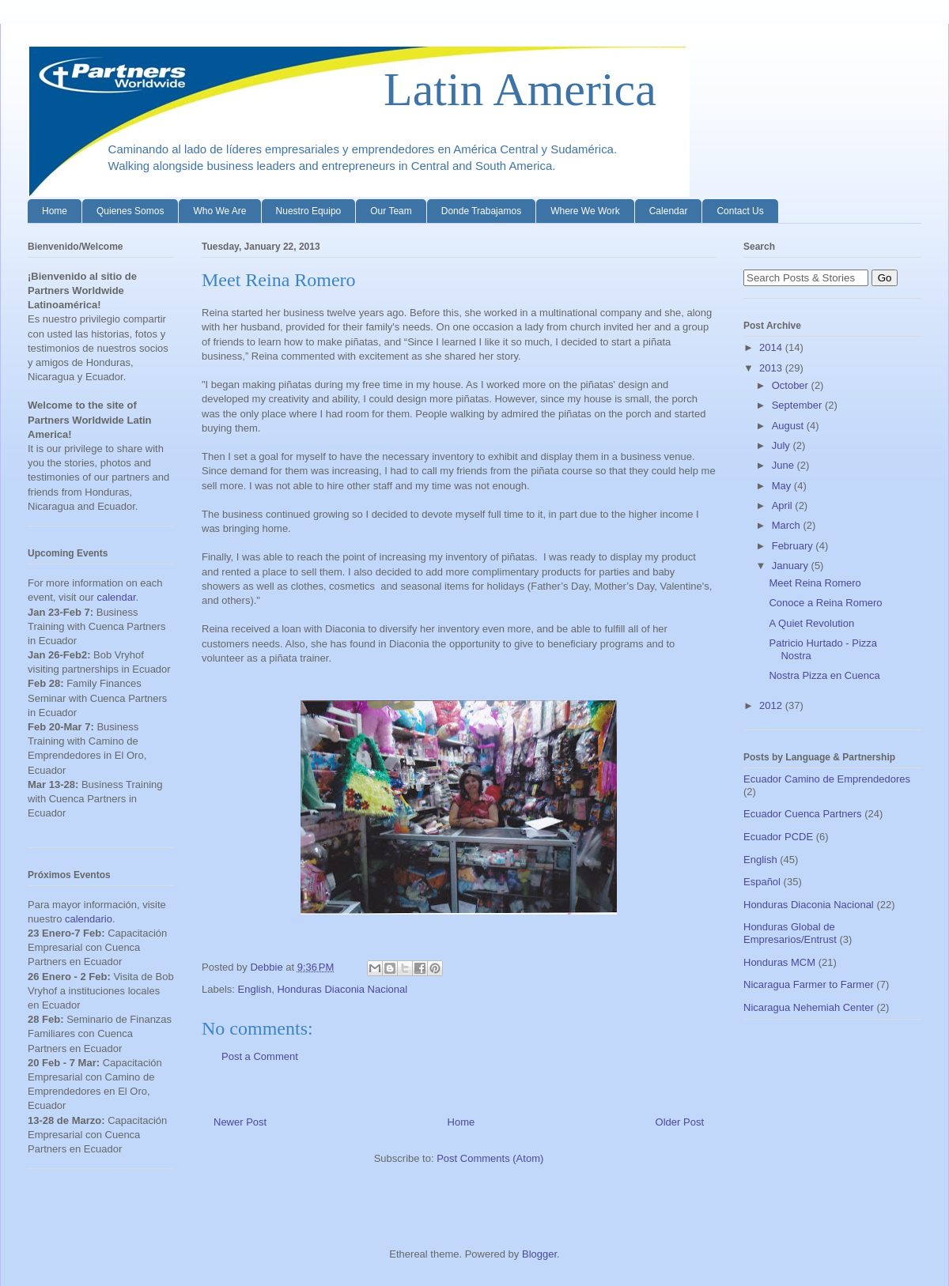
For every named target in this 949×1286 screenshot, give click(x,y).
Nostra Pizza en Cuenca (824, 675)
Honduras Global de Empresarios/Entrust (790, 933)
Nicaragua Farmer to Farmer (808, 984)
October (791, 385)
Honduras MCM (779, 962)
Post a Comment (259, 1056)
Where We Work (585, 211)
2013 (772, 368)
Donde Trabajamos (481, 211)
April (784, 505)
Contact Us (739, 211)
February (794, 546)
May (783, 486)
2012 (772, 705)
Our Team (390, 211)
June (784, 465)
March (787, 525)
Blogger (539, 1254)
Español (762, 882)
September (798, 405)
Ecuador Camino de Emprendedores (826, 779)
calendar (115, 597)
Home (54, 211)
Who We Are (219, 211)
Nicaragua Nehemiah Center (808, 1007)
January (791, 565)
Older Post (680, 1122)
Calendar (668, 211)
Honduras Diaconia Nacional (342, 989)
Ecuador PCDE (778, 837)
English (255, 989)
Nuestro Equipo (309, 211)
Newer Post (240, 1122)
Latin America (342, 89)
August (789, 426)
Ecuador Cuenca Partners (802, 814)
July (782, 445)
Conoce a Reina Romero (825, 603)
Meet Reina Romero (814, 583)
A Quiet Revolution (811, 623)
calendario (88, 919)
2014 (772, 347)
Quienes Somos (130, 211)
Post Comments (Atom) (490, 1158)
